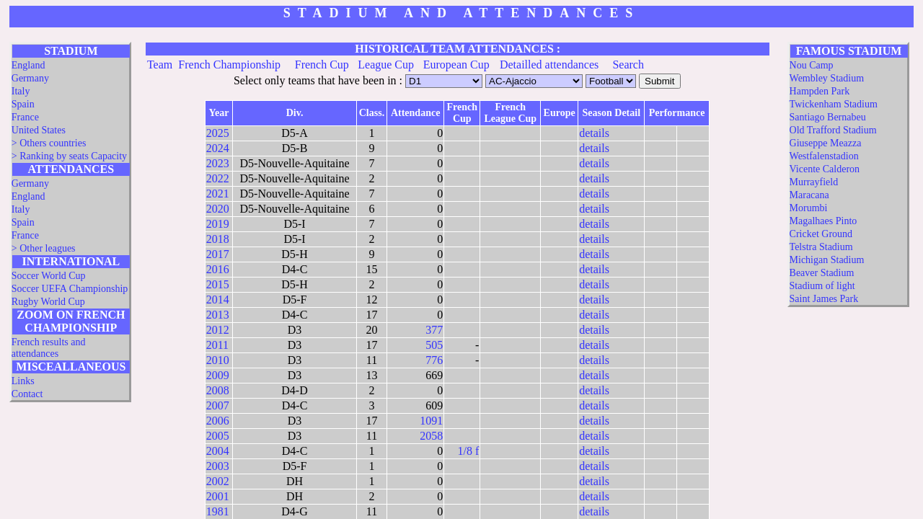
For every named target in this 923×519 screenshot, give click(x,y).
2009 (217, 375)
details (594, 133)
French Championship (229, 64)
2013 (217, 315)
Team (159, 64)
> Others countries (49, 143)
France (25, 117)
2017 (217, 254)
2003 (217, 466)
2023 (217, 163)
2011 (217, 345)
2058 (431, 436)
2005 (217, 436)
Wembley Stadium (827, 78)
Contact (27, 394)
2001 (217, 496)
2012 (217, 330)
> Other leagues (44, 248)
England (28, 65)
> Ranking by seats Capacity (69, 156)
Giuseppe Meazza (826, 143)
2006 (217, 420)
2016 (217, 269)
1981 (217, 511)
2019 (217, 224)
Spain (23, 104)
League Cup (386, 64)
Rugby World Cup (48, 301)
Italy (21, 91)
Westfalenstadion (824, 156)
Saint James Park (824, 298)
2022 (217, 178)
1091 (431, 420)
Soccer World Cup (49, 275)
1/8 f (469, 451)
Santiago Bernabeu (828, 117)
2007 (217, 405)
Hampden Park (820, 91)
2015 (217, 284)
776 (434, 360)
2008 (217, 390)
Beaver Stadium (822, 272)
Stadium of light (822, 285)
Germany (30, 78)
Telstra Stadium (821, 246)
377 (434, 330)
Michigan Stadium (827, 259)
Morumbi (809, 208)
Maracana (809, 195)
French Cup (322, 64)
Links (23, 381)
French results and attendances (49, 348)
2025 (217, 133)
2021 (217, 193)
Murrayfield (814, 182)
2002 (217, 481)
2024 (217, 148)
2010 (217, 360)
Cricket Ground (821, 234)
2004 (217, 451)
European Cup (456, 64)
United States (39, 130)
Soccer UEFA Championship (70, 288)
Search (628, 64)
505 (434, 345)
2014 (217, 299)
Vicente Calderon (825, 169)
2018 (217, 239)
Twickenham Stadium (834, 104)
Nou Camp (812, 65)
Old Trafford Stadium (833, 130)
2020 (217, 209)
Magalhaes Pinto (823, 221)
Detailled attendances (549, 64)
